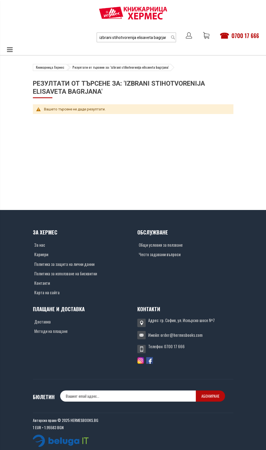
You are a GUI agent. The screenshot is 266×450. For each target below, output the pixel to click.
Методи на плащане (51, 331)
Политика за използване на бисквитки (65, 273)
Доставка (42, 321)
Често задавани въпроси (159, 254)
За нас (39, 245)
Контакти (42, 283)
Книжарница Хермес (50, 67)
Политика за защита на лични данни (64, 264)
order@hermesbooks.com (181, 335)
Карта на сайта (47, 292)
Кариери (41, 254)
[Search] (173, 37)
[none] (128, 396)
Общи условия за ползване (161, 245)
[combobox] (136, 37)
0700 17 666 (245, 35)
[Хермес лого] (133, 13)
